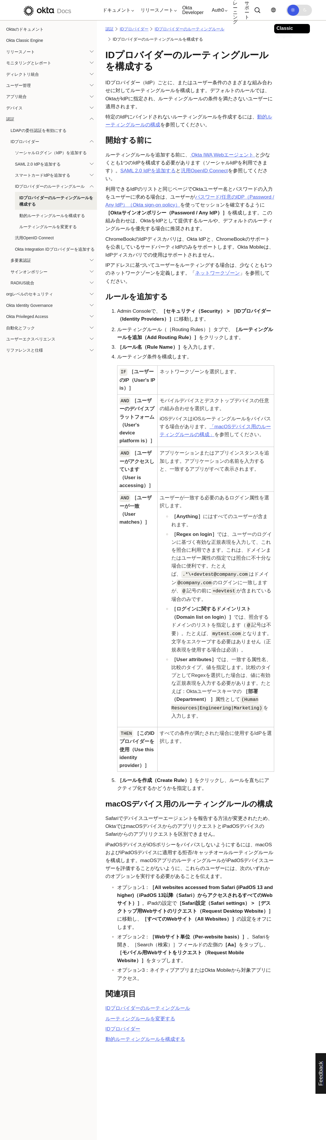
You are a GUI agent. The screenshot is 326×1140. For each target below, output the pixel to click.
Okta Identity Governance (29, 305)
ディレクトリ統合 (22, 74)
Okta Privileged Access (27, 316)
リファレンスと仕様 (24, 350)
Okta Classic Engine (24, 40)
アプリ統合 (16, 96)
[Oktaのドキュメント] (46, 10)
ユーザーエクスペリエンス (30, 339)
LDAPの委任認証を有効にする (38, 130)
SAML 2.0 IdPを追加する (38, 164)
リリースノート (20, 51)
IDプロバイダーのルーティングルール (50, 186)
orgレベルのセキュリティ (29, 294)
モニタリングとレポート (28, 63)
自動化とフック (20, 328)
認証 (10, 119)
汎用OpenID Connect (34, 237)
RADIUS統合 (22, 283)
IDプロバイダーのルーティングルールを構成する (56, 201)
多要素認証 (21, 260)
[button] (117, 10)
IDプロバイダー (25, 141)
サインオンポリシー (29, 271)
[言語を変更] (273, 10)
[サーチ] (257, 10)
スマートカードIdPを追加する (42, 175)
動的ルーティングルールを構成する (52, 215)
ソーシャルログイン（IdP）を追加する (51, 152)
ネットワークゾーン (217, 273)
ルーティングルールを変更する (48, 226)
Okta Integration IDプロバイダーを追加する (55, 249)
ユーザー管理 (18, 85)
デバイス (14, 108)
